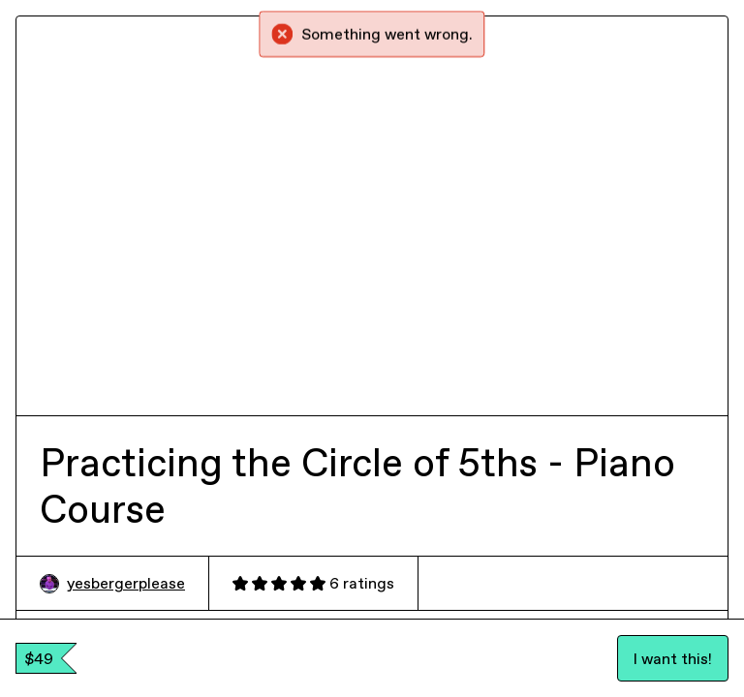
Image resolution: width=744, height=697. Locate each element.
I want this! (673, 658)
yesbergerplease (112, 582)
